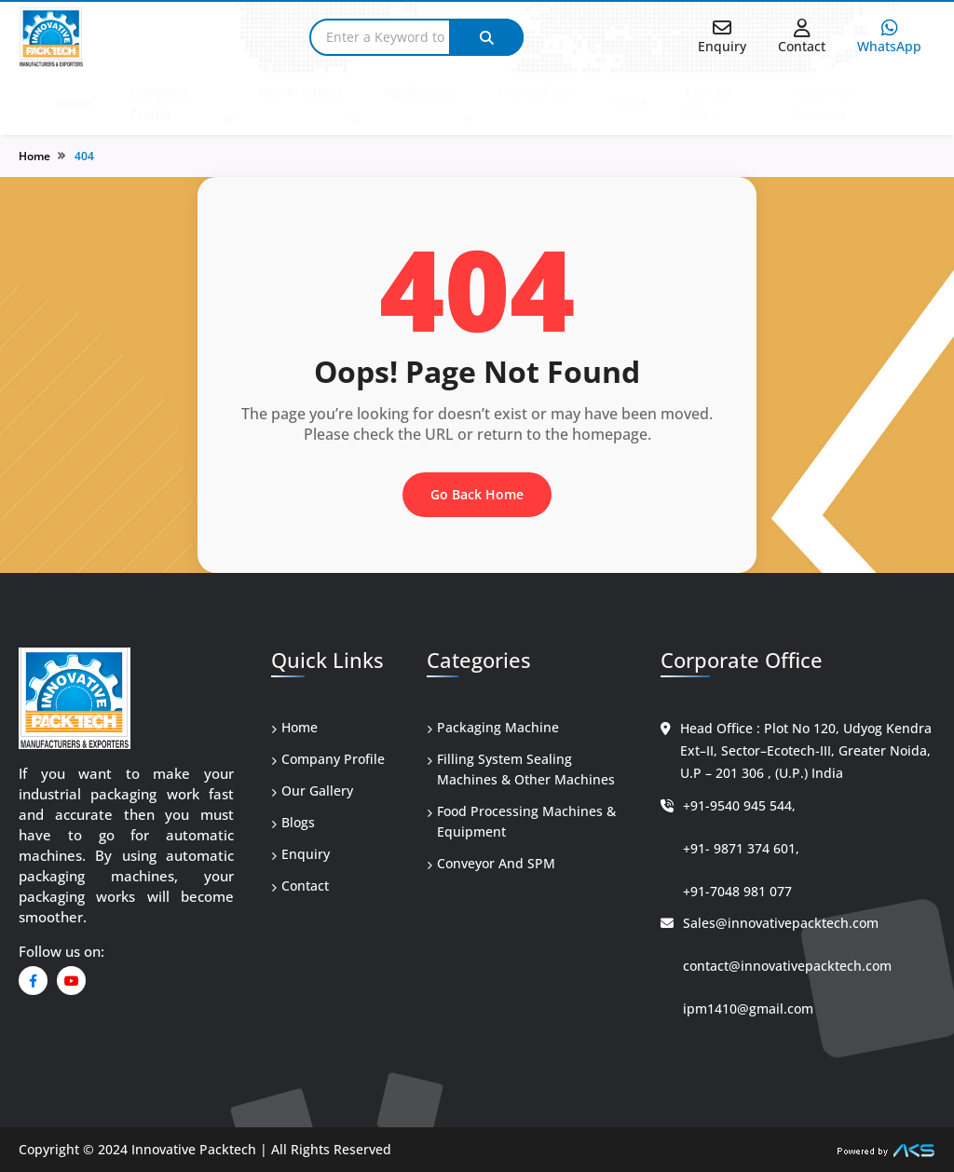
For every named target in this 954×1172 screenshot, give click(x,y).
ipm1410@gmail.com (748, 1008)
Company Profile (158, 103)
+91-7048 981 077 (737, 891)
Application (420, 92)
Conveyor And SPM (491, 863)
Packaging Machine (493, 727)
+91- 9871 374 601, (741, 848)
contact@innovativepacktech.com (787, 965)
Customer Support (826, 103)
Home (74, 103)
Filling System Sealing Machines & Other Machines (521, 769)
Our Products (301, 92)
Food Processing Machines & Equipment (521, 821)
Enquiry (300, 854)
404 (84, 156)
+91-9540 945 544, (739, 805)
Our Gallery (534, 92)
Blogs (630, 103)
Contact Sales (708, 103)
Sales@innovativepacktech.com (781, 923)
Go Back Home (477, 494)
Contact (300, 885)
